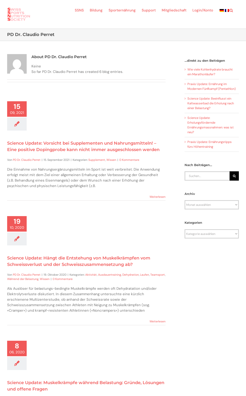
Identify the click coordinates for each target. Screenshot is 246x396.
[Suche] (234, 176)
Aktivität (91, 275)
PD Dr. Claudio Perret (26, 160)
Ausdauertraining (109, 275)
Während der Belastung (23, 279)
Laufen (144, 275)
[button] (231, 10)
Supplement (96, 160)
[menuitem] (222, 10)
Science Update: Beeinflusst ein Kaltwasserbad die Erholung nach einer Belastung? (210, 103)
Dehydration (130, 275)
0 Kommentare (129, 160)
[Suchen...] (207, 176)
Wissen (111, 160)
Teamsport (157, 275)
